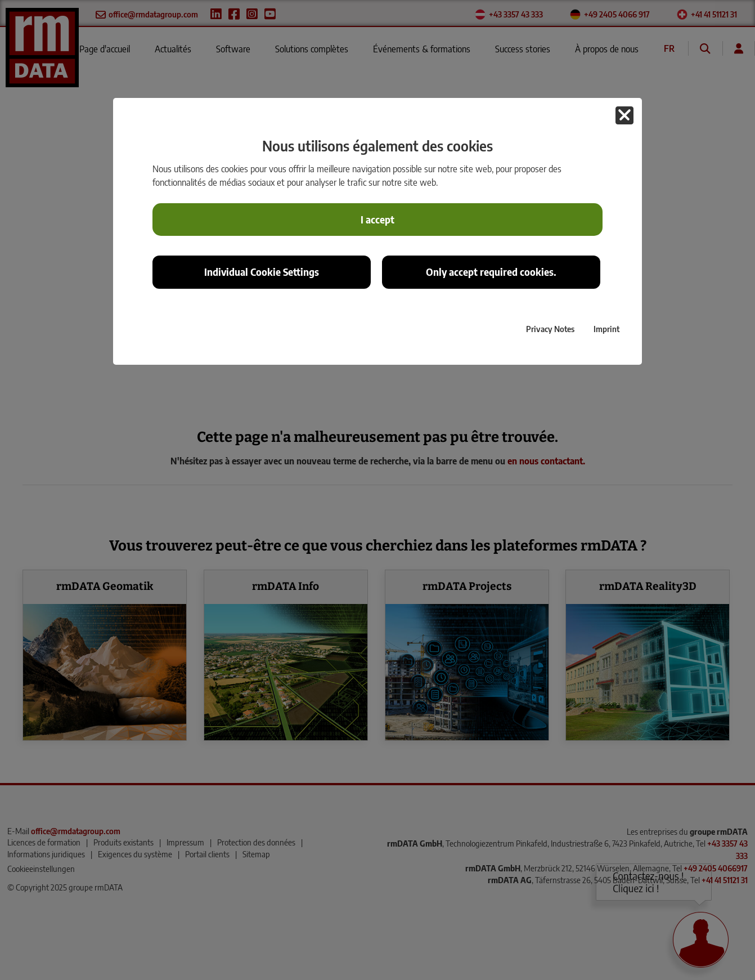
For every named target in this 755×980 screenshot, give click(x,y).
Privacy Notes (550, 329)
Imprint (606, 329)
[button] (624, 115)
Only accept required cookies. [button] (491, 272)
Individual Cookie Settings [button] (261, 272)
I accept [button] (377, 219)
